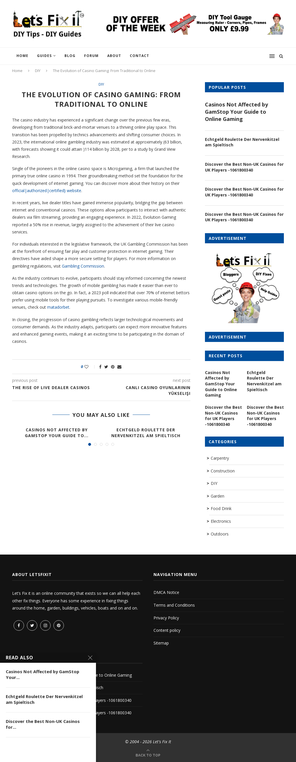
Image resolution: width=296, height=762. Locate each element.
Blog (69, 55)
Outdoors (220, 533)
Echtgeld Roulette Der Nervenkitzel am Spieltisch (145, 432)
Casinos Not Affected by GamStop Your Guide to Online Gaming (236, 111)
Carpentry (220, 457)
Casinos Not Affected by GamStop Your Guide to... (56, 432)
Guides (44, 55)
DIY (37, 70)
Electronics (221, 520)
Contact (139, 55)
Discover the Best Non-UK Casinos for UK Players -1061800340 (244, 167)
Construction (223, 470)
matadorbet (58, 307)
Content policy (166, 629)
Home (22, 55)
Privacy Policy (166, 617)
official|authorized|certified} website (46, 190)
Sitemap (161, 642)
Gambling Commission (83, 266)
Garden (217, 495)
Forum (91, 55)
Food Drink (221, 508)
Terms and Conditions (174, 604)
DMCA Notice (166, 592)
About (114, 55)
